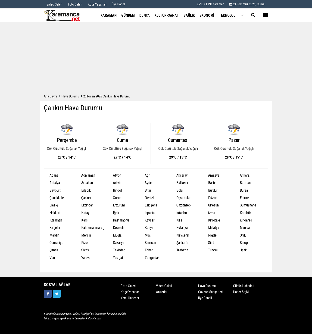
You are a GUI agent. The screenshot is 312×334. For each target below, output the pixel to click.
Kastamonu (121, 220)
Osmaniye (56, 243)
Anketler (161, 292)
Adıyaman (88, 175)
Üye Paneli (118, 4)
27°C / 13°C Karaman (210, 4)
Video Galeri (164, 286)
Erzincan (87, 205)
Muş (148, 235)
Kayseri (150, 220)
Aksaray (182, 175)
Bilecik (86, 190)
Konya (149, 228)
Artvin (117, 183)
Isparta (150, 213)
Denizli (149, 198)
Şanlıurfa (182, 243)
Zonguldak (152, 258)
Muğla (117, 235)
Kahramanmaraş (92, 228)
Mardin (54, 235)
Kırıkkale (214, 220)
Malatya (213, 228)
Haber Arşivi (241, 292)
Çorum (117, 198)
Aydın (149, 183)
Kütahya (182, 228)
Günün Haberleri (243, 286)
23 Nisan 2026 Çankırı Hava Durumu (106, 96)
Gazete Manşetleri (210, 292)
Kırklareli (246, 220)
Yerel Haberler (130, 298)
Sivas (85, 250)
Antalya (55, 183)
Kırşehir (55, 228)
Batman (245, 183)
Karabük (245, 213)
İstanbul (181, 213)
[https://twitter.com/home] (57, 294)
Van (52, 258)
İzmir (211, 213)
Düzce (213, 198)
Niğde (212, 235)
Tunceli (213, 250)
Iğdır (116, 213)
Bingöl (117, 190)
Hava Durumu (71, 96)
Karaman (56, 220)
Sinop (244, 243)
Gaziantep (183, 205)
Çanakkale (57, 198)
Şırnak (54, 250)
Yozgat (118, 258)
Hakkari (55, 213)
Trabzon (182, 250)
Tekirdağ (119, 250)
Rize (84, 243)
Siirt (211, 243)
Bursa (244, 190)
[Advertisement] (156, 59)
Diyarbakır (183, 198)
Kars (84, 220)
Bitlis (148, 190)
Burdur (213, 190)
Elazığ (54, 205)
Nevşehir (182, 235)
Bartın (212, 183)
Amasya (213, 175)
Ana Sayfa (50, 96)
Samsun (150, 243)
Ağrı (147, 175)
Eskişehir (151, 205)
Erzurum (119, 205)
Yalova (85, 258)
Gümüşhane (248, 205)
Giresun (213, 205)
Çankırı (86, 198)
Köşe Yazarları (130, 292)
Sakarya (118, 243)
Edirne (244, 198)
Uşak (243, 250)
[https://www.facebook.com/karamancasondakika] (48, 294)
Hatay (85, 213)
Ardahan (87, 183)
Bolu (179, 190)
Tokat (149, 250)
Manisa (245, 228)
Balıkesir (182, 183)
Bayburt (55, 190)
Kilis (179, 220)
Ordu (243, 235)
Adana (54, 175)
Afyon (117, 175)
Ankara (245, 175)
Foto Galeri (128, 286)
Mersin (86, 235)
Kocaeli (118, 228)
